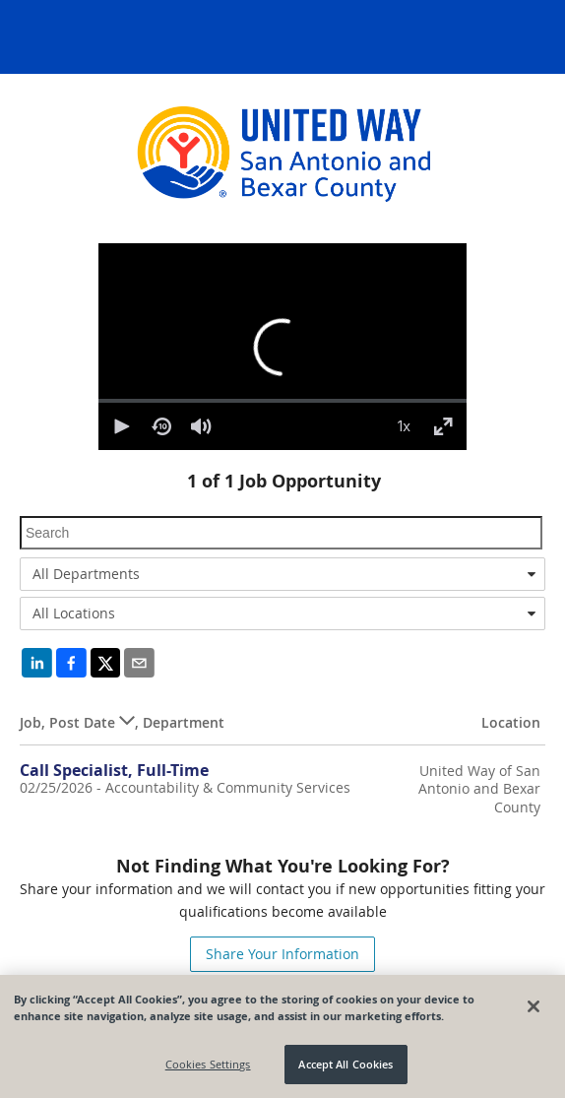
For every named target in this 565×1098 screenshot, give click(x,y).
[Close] (533, 1006)
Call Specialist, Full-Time (114, 770)
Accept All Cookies (345, 1064)
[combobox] (282, 574)
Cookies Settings (208, 1064)
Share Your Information (282, 953)
